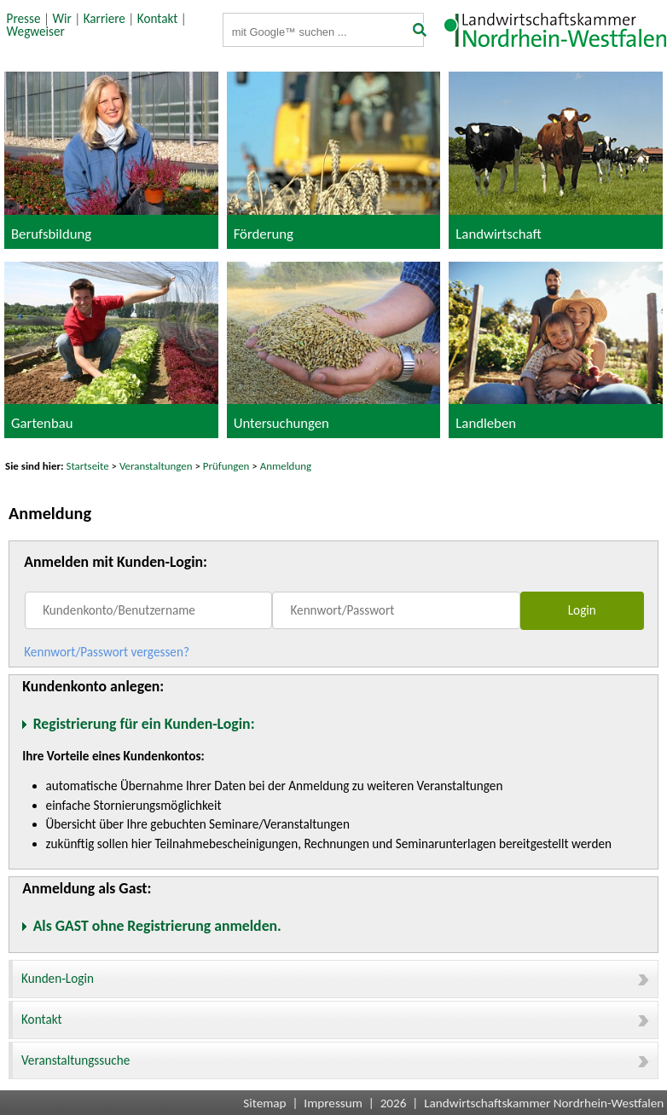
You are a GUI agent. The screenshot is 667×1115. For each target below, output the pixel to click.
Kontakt (157, 18)
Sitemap (264, 1103)
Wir (61, 18)
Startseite (88, 465)
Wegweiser (36, 31)
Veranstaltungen (156, 465)
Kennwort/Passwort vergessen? (106, 652)
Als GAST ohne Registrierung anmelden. (157, 925)
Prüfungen (227, 465)
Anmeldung (285, 465)
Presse (24, 18)
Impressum (333, 1103)
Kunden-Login (335, 978)
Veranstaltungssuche (335, 1060)
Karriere (104, 18)
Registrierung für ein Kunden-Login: (144, 723)
